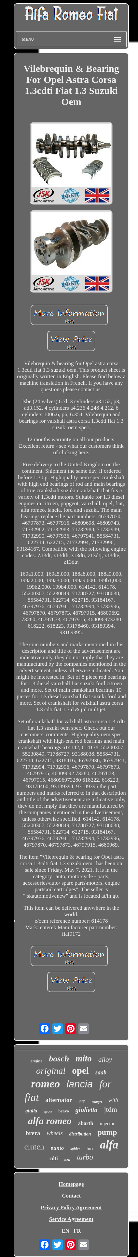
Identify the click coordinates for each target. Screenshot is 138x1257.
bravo (63, 1111)
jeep (82, 1101)
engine (36, 1060)
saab (100, 1072)
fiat (31, 1097)
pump (107, 1132)
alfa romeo (50, 1120)
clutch (34, 1146)
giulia (31, 1110)
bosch (59, 1058)
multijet (97, 1102)
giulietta (87, 1109)
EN (65, 1231)
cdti (53, 1158)
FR (77, 1231)
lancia (79, 1084)
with (113, 1100)
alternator (58, 1100)
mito (84, 1058)
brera (33, 1133)
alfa (109, 1144)
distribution (80, 1134)
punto (57, 1148)
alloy (105, 1059)
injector (107, 1123)
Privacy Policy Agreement (71, 1207)
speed (48, 1112)
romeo (45, 1084)
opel (80, 1070)
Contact (71, 1196)
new (67, 1159)
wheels (55, 1133)
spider (75, 1149)
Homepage (71, 1184)
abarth (85, 1123)
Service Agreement (71, 1219)
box (90, 1148)
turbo (85, 1157)
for (105, 1084)
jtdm (110, 1109)
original (50, 1071)
